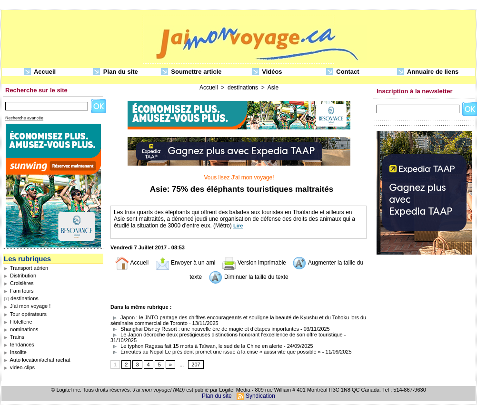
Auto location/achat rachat (37, 360)
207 (195, 364)
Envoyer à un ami (185, 262)
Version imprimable (254, 262)
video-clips (19, 367)
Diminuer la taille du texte (248, 277)
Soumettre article (191, 72)
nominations (21, 329)
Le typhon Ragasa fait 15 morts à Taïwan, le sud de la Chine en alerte (196, 346)
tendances (19, 344)
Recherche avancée (24, 118)
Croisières (19, 283)
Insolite (15, 352)
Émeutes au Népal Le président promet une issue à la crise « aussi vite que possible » (215, 352)
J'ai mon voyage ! (27, 306)
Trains (14, 337)
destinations (24, 298)
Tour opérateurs (25, 314)
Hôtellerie (18, 322)
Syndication (260, 396)
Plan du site (115, 72)
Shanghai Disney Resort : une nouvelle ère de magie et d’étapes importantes (204, 329)
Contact (342, 72)
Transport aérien (26, 268)
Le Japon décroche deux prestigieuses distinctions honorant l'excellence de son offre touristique (226, 334)
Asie (273, 87)
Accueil (40, 72)
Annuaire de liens (428, 72)
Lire (238, 225)
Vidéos (267, 72)
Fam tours (19, 291)
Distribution (20, 275)
